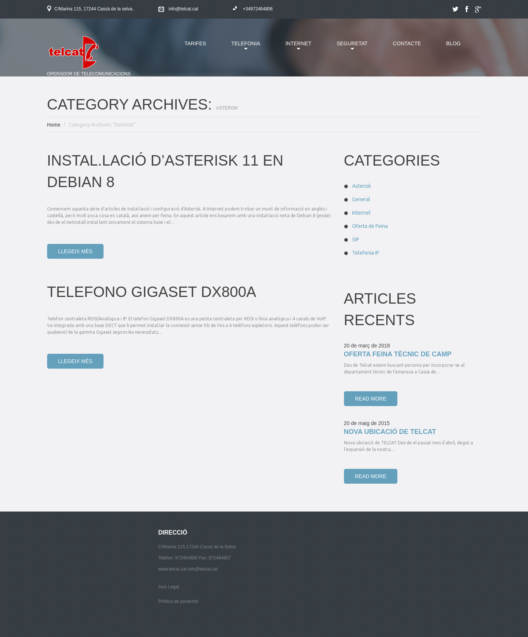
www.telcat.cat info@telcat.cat (188, 569)
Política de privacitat (178, 601)
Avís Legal (168, 586)
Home (53, 125)
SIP (355, 239)
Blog (453, 43)
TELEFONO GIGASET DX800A (151, 292)
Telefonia (240, 47)
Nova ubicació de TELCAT (390, 431)
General (361, 199)
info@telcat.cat (184, 9)
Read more (371, 399)
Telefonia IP (365, 253)
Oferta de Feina (370, 226)
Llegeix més (75, 251)
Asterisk (361, 186)
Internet (292, 47)
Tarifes (195, 43)
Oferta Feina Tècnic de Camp (398, 354)
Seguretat (346, 47)
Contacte (407, 43)
